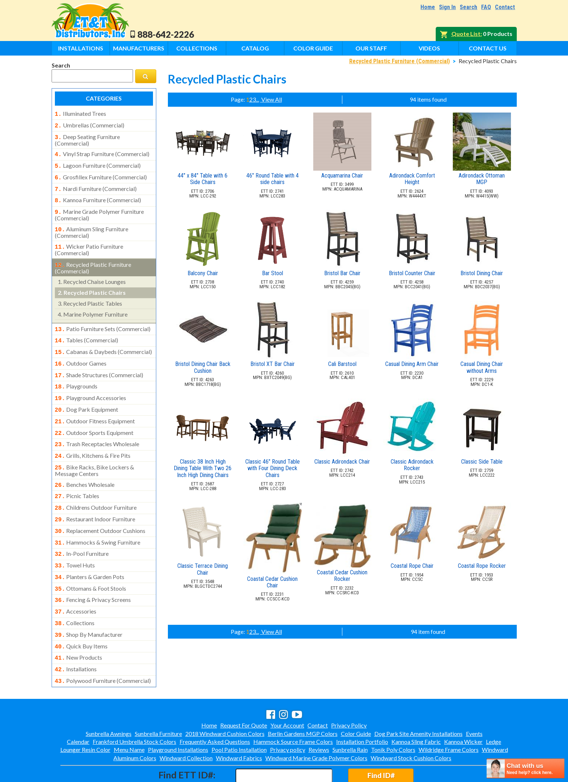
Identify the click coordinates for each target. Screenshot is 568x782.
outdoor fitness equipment (95, 407)
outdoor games (81, 353)
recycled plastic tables (90, 294)
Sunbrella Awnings (109, 702)
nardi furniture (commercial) (96, 184)
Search (468, 7)
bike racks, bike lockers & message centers (94, 452)
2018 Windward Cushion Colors (225, 702)
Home (427, 7)
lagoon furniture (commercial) (98, 163)
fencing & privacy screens (93, 574)
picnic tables (77, 477)
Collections (196, 48)
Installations (80, 48)
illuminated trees (80, 114)
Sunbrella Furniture (158, 702)
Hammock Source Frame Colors (293, 710)
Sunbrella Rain (350, 718)
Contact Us (488, 48)
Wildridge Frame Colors (449, 718)
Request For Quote (243, 694)
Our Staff (371, 48)
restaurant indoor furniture (95, 499)
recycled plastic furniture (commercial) (93, 259)
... (257, 99)
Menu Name (129, 718)
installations (76, 639)
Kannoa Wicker (463, 710)
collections (75, 596)
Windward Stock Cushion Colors (411, 726)
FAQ (486, 7)
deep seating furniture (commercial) (87, 137)
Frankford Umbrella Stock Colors (134, 710)
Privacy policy (287, 718)
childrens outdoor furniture (96, 488)
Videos (429, 48)
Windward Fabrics (239, 726)
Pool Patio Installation (239, 718)
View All (271, 99)
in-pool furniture (82, 531)
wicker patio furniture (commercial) (89, 241)
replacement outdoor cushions (100, 510)
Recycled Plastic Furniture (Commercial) (399, 61)
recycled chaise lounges (92, 272)
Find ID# (381, 744)
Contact (505, 7)
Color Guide (313, 48)
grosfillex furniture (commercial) (101, 174)
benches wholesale (85, 467)
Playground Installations (178, 718)
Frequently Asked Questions (215, 710)
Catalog (255, 48)
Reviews (319, 718)
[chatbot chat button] (525, 768)
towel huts (75, 542)
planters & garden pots (90, 553)
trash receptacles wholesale (97, 428)
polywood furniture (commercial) (103, 650)
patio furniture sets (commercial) (103, 320)
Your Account (287, 694)
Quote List (465, 33)
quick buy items (81, 618)
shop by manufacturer (89, 607)
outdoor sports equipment (94, 417)
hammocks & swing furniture (98, 521)
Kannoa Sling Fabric (416, 710)
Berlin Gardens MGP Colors (303, 702)
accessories (76, 585)
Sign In (447, 7)
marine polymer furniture (93, 305)
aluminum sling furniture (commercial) (92, 225)
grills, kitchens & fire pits (93, 439)
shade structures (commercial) (99, 363)
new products (78, 628)
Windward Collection (186, 726)
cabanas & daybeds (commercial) (103, 342)
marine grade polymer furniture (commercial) (99, 208)
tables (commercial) (86, 331)
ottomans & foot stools (90, 564)
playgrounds (76, 374)
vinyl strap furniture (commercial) (102, 152)
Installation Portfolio (362, 710)
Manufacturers (138, 48)
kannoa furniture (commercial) (98, 195)
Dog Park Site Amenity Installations (418, 702)
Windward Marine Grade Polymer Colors (316, 726)
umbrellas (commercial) (89, 125)
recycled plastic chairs (92, 283)
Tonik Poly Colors (393, 718)
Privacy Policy (349, 694)
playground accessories (90, 385)
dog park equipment (86, 396)
